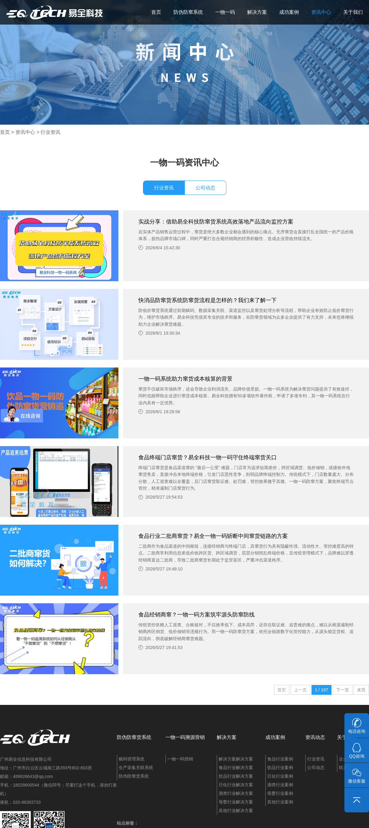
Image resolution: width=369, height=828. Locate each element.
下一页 (342, 689)
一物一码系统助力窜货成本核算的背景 (185, 379)
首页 (156, 12)
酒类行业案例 (280, 784)
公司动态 (205, 187)
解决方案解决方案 (236, 758)
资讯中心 (321, 12)
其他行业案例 (280, 801)
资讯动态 (315, 737)
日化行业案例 (280, 776)
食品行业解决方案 (236, 767)
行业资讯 (50, 132)
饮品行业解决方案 (236, 776)
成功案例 (289, 12)
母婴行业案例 (280, 793)
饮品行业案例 (280, 767)
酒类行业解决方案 (236, 793)
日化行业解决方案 (236, 784)
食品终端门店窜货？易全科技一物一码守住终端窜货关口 (207, 457)
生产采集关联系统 (136, 767)
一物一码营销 (180, 758)
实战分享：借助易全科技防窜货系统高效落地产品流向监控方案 (215, 222)
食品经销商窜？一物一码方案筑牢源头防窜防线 (196, 615)
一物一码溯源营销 (185, 737)
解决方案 (257, 12)
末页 (361, 689)
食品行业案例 (280, 758)
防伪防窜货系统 (134, 737)
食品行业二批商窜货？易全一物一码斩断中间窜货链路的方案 (213, 536)
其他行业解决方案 (236, 810)
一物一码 (225, 12)
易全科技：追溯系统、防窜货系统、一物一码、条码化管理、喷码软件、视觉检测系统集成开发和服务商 (54, 12)
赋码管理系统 (132, 758)
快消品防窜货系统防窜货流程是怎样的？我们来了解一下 (207, 300)
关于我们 (353, 12)
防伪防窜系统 (188, 12)
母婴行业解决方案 (236, 801)
